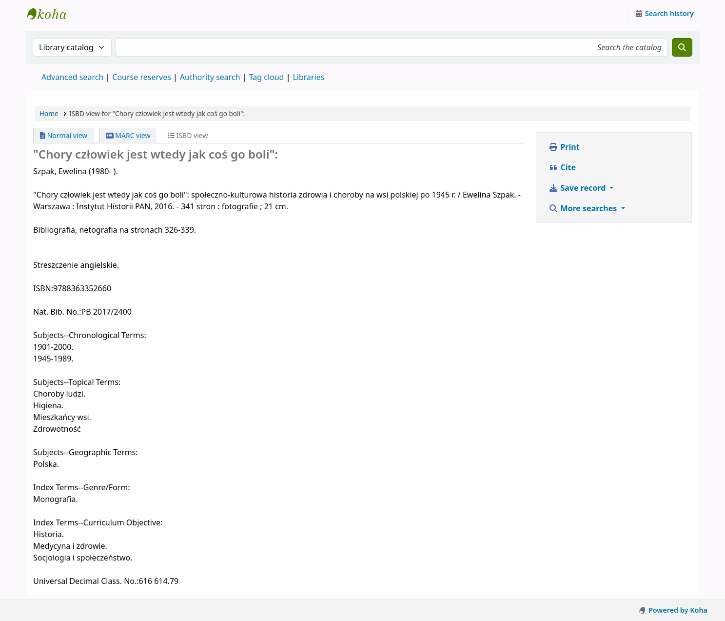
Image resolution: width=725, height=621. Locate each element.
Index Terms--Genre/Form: (81, 487)
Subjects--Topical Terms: (76, 382)
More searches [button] (584, 208)
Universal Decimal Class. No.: (86, 581)
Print (564, 146)
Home (49, 113)
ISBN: (43, 288)
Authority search (210, 77)
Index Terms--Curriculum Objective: (97, 522)
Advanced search (72, 77)
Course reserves (141, 77)
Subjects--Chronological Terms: (89, 335)
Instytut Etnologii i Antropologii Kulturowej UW (51, 13)
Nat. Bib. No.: (57, 311)
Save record (578, 187)
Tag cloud (266, 77)
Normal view (63, 135)
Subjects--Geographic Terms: (85, 452)
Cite (562, 167)
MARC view (128, 135)
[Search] (682, 47)
